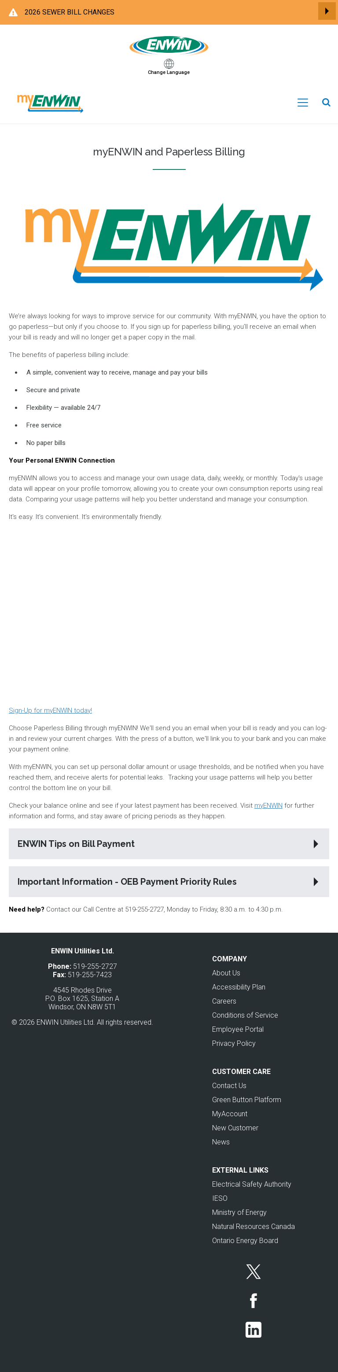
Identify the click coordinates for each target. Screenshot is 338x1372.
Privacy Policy (234, 1043)
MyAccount (229, 1114)
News (221, 1142)
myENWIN (268, 805)
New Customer (235, 1128)
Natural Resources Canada (253, 1226)
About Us (226, 973)
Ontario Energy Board (245, 1240)
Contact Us (229, 1085)
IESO (220, 1198)
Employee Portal (238, 1029)
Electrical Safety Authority (251, 1184)
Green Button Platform (246, 1100)
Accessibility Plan (238, 987)
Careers (224, 1001)
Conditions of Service (245, 1015)
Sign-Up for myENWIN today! (50, 710)
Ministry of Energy (239, 1212)
